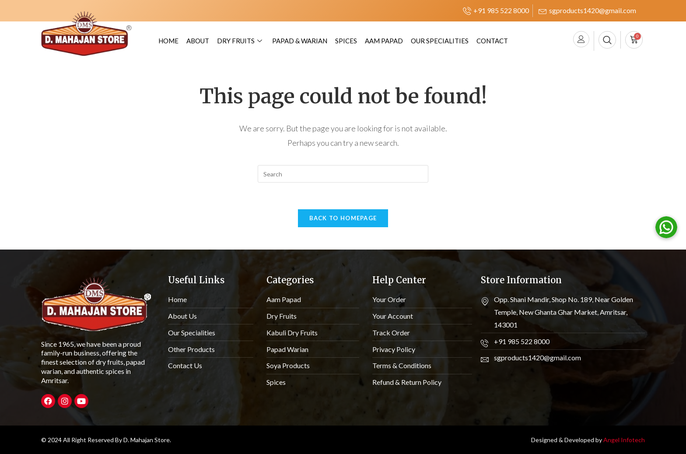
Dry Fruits (240, 41)
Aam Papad (384, 41)
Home (168, 41)
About (197, 41)
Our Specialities (440, 41)
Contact (492, 41)
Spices (346, 41)
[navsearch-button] (607, 40)
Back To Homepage (343, 218)
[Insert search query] (343, 174)
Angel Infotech (624, 439)
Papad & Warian (299, 41)
